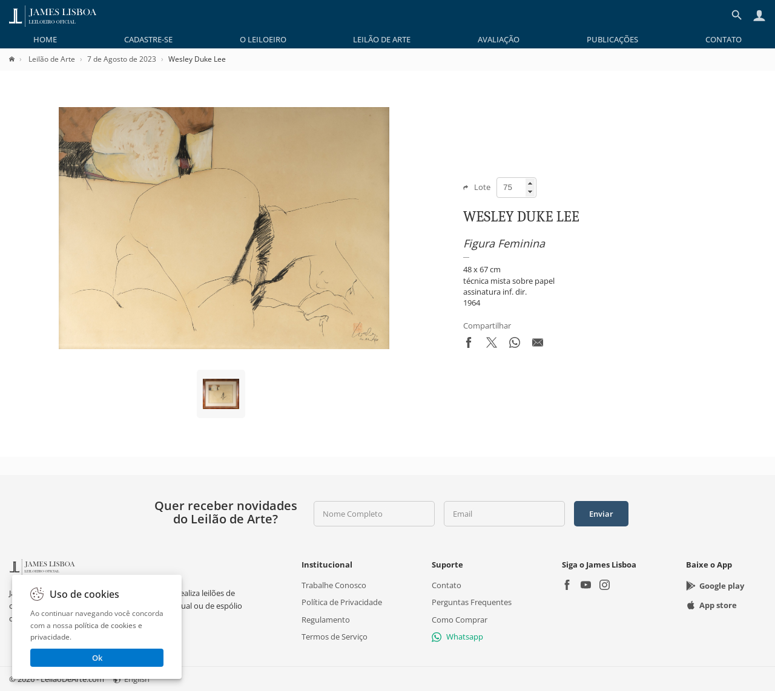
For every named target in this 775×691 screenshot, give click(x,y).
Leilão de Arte (382, 39)
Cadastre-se (148, 39)
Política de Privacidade (342, 602)
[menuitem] (45, 39)
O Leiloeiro (263, 39)
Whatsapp (457, 636)
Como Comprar (459, 619)
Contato (723, 39)
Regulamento (326, 619)
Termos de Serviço (335, 636)
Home (45, 39)
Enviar (601, 513)
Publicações (612, 39)
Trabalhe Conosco (334, 585)
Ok (97, 657)
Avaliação (498, 39)
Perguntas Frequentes (472, 602)
